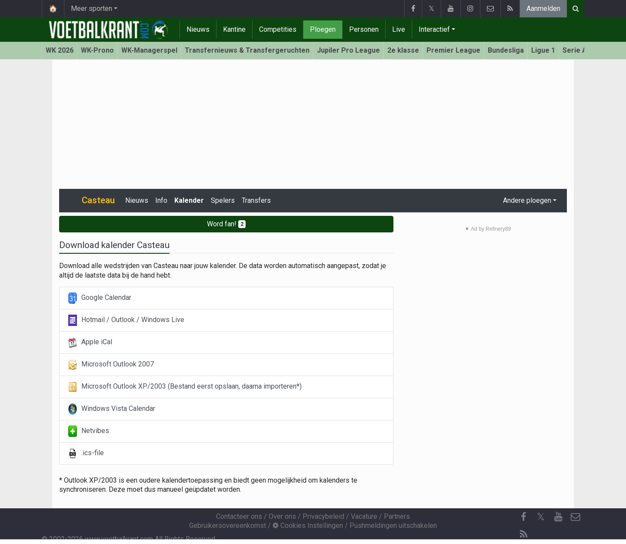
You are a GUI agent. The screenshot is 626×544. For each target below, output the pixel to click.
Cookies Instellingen (308, 525)
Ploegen (323, 29)
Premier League (453, 50)
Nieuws (198, 29)
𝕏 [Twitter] (541, 516)
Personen (364, 29)
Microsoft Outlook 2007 (111, 364)
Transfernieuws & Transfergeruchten (247, 50)
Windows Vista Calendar (111, 409)
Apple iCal (90, 342)
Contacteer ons (239, 516)
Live (398, 29)
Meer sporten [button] (91, 8)
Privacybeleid (323, 516)
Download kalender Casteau (114, 245)
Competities (277, 29)
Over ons (282, 516)
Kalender (189, 200)
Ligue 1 (543, 50)
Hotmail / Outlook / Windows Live (126, 320)
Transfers (256, 200)
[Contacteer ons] (575, 517)
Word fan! (226, 224)
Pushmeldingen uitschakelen (393, 525)
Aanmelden (543, 8)
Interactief (434, 29)
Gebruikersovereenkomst (227, 525)
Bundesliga (506, 50)
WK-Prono (97, 50)
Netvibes (88, 431)
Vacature (364, 516)
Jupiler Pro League (348, 50)
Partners (397, 516)
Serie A (575, 50)
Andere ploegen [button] (527, 200)
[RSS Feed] (523, 534)
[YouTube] (558, 517)
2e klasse (403, 50)
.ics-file (86, 453)
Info (161, 200)
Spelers (223, 200)
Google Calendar (99, 298)
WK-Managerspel (149, 50)
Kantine (234, 29)
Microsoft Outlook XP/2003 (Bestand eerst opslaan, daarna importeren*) (185, 387)
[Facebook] (523, 517)
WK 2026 (59, 50)
